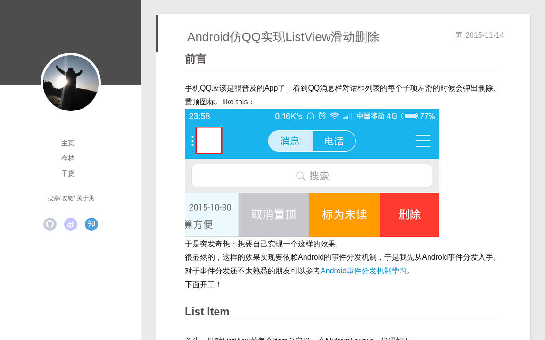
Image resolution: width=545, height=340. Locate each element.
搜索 (53, 198)
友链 (68, 198)
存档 (67, 158)
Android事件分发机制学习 (364, 271)
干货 (67, 173)
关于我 (85, 198)
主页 (67, 143)
